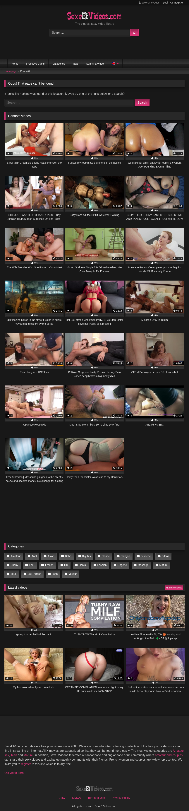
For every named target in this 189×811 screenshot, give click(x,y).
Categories (58, 63)
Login (166, 2)
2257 (62, 794)
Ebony (14, 563)
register (26, 760)
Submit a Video (95, 63)
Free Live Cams (35, 63)
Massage (138, 563)
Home (14, 63)
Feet (31, 563)
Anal (33, 555)
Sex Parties (17, 571)
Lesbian (98, 563)
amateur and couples (169, 751)
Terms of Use (96, 794)
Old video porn (14, 769)
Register (179, 2)
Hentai (80, 563)
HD (64, 563)
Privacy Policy (121, 794)
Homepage (10, 71)
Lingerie (118, 563)
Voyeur (54, 571)
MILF (176, 563)
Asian (49, 555)
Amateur (15, 555)
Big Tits (83, 555)
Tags (75, 63)
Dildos (160, 555)
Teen (37, 571)
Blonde (102, 555)
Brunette (141, 555)
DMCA (76, 794)
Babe (66, 555)
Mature (158, 563)
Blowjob (121, 555)
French (48, 563)
